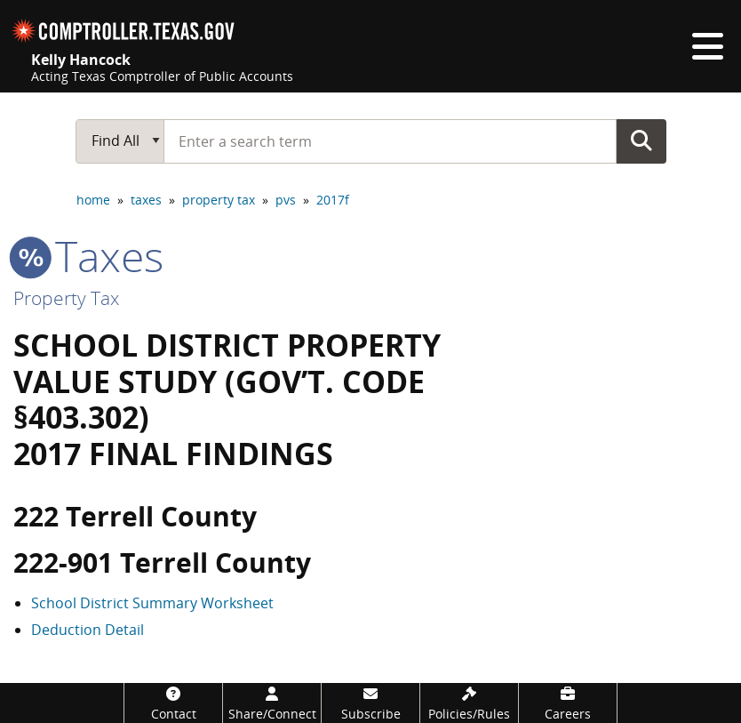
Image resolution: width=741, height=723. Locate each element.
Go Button (641, 140)
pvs (285, 199)
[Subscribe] (370, 703)
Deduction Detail (87, 629)
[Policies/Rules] (469, 703)
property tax (218, 199)
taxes (146, 199)
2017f (332, 199)
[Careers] (568, 703)
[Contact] (173, 703)
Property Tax (66, 297)
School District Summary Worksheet (152, 603)
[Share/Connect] (272, 703)
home (93, 199)
